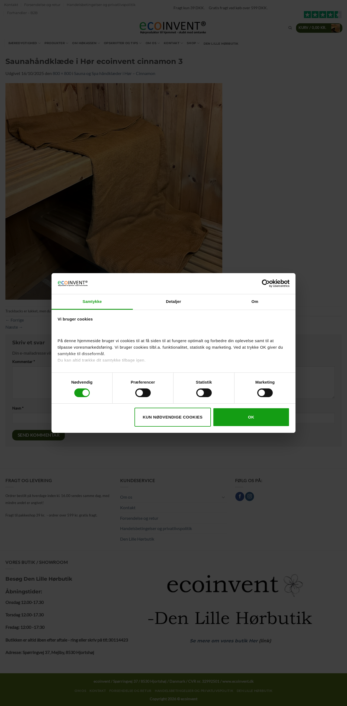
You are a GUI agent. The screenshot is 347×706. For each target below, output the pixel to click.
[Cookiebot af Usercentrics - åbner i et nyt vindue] (266, 283)
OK (251, 417)
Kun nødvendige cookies (173, 417)
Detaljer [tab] (173, 301)
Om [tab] (254, 301)
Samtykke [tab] (92, 301)
